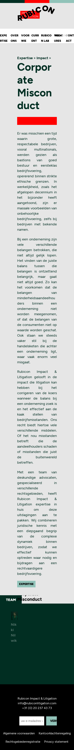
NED (57, 35)
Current (35, 38)
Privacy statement (56, 741)
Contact (70, 38)
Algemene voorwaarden (19, 733)
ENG (65, 35)
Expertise (3, 38)
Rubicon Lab (46, 38)
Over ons (14, 38)
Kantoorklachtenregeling (55, 733)
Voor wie (25, 38)
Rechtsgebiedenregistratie (23, 741)
